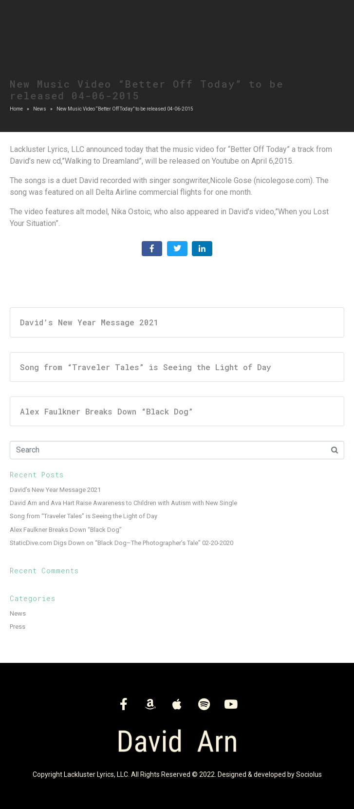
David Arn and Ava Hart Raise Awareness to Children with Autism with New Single (123, 503)
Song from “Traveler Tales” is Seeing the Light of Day (83, 516)
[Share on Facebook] (152, 248)
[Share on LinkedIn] (202, 248)
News (18, 613)
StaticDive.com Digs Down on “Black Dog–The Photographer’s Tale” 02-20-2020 (121, 542)
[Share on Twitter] (177, 248)
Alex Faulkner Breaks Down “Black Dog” (66, 529)
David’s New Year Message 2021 (55, 489)
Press (17, 626)
